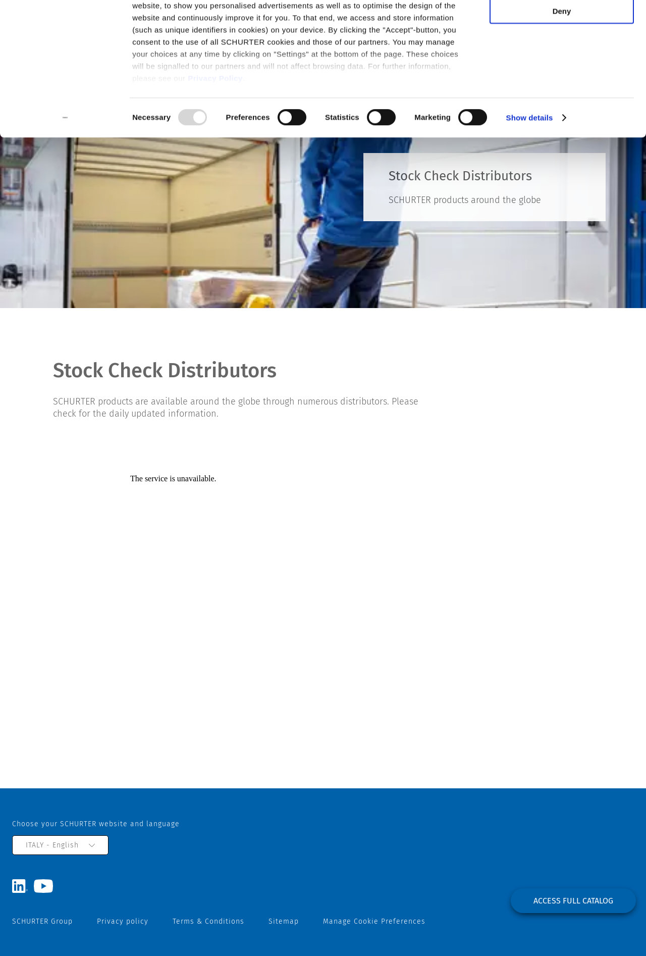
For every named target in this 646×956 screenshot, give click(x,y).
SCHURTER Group (42, 921)
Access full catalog (573, 900)
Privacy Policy (215, 121)
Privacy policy (122, 921)
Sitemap (283, 921)
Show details (529, 161)
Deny (562, 55)
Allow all (562, 25)
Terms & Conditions (208, 921)
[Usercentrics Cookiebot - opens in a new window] (65, 161)
